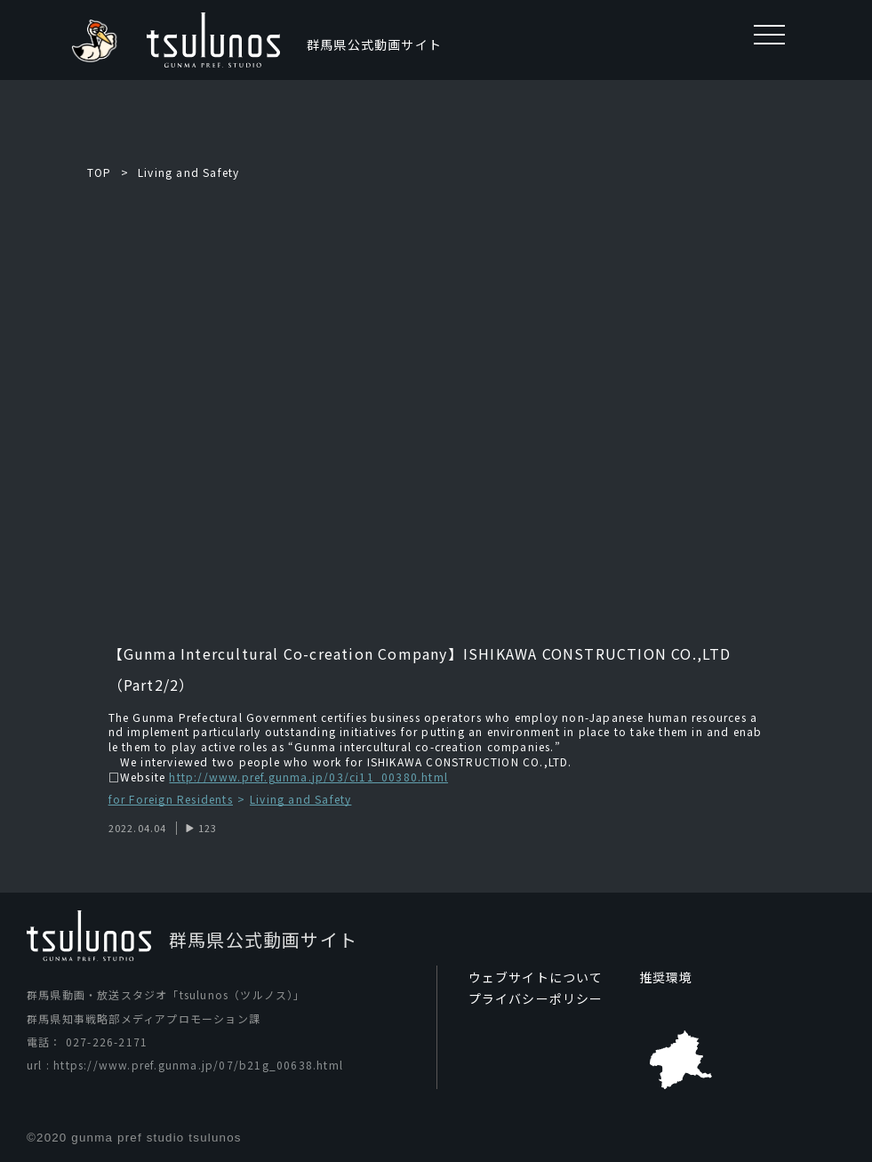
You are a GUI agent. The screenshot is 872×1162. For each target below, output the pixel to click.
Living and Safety (188, 172)
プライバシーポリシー (536, 998)
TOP (99, 172)
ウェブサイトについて (536, 977)
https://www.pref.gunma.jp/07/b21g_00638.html (198, 1064)
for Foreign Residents (170, 799)
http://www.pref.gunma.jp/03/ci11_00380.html (308, 776)
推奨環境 (666, 977)
